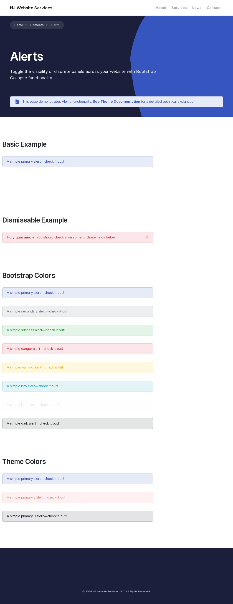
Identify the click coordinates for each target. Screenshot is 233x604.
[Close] (147, 237)
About (161, 8)
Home (18, 25)
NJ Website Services (31, 7)
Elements (37, 25)
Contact (213, 8)
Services (179, 8)
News (197, 8)
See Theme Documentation (116, 102)
